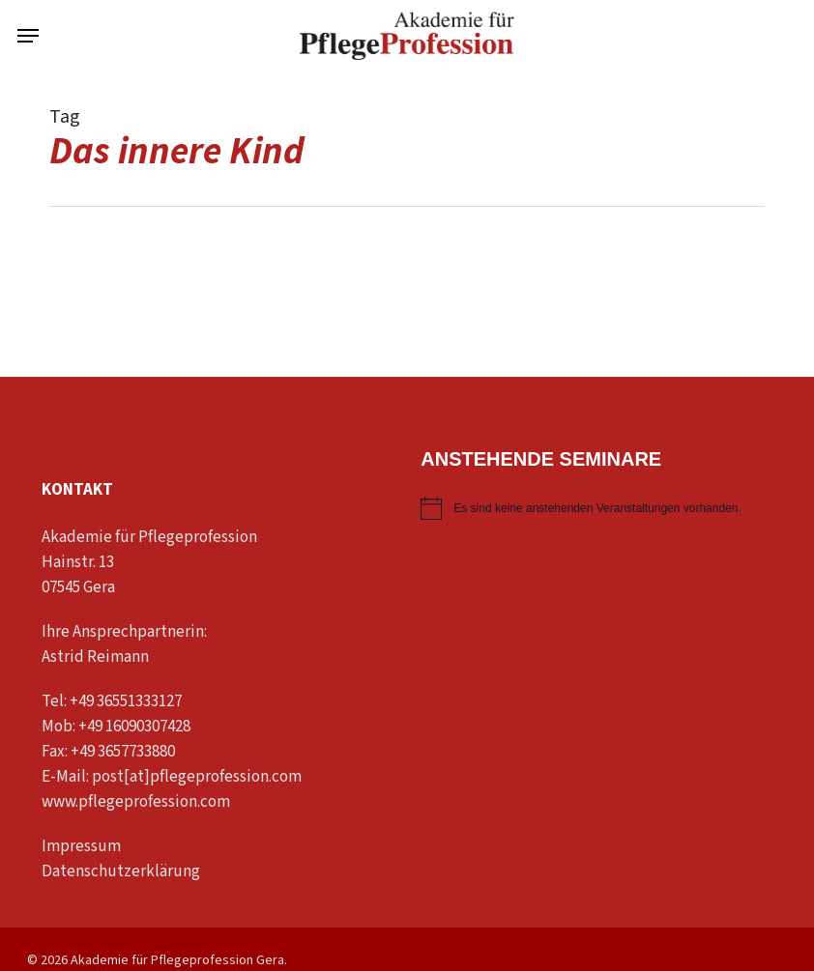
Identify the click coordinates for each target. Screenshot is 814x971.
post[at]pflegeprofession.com (197, 776)
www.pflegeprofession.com (136, 802)
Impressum (81, 846)
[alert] (588, 508)
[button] (28, 35)
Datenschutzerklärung (121, 871)
